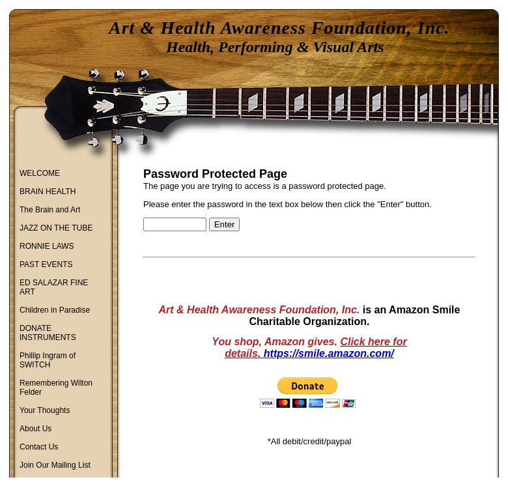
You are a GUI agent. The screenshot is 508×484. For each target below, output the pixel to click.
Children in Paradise (55, 310)
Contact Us (39, 446)
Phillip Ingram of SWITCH (48, 360)
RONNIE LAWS (47, 246)
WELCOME (40, 173)
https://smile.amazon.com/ (327, 353)
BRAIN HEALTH (48, 191)
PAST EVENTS (46, 264)
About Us (35, 428)
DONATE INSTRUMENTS (48, 333)
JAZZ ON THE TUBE (56, 228)
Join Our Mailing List (55, 465)
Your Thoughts (45, 410)
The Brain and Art (50, 209)
